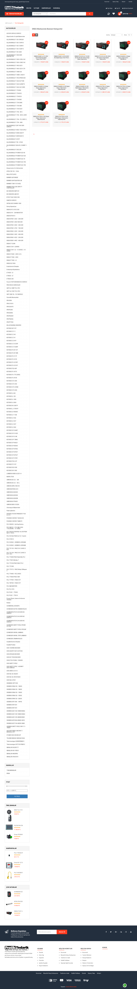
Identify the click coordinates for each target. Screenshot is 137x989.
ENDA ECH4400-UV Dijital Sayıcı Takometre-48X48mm (41, 88)
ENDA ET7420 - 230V (12, 257)
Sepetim (41, 957)
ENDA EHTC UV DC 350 (13, 209)
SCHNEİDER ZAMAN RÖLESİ (14, 638)
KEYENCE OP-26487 (12, 430)
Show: (125, 35)
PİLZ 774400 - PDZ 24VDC (14, 573)
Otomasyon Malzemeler (13, 507)
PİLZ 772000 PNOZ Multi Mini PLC (16, 557)
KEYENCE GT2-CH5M (12, 387)
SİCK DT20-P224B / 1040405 (15, 660)
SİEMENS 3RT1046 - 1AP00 (14, 701)
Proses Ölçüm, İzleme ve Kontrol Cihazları (16, 599)
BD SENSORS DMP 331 (13, 191)
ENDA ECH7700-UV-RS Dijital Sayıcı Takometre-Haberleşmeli (61, 118)
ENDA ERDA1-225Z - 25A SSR (15, 231)
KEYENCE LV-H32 (11, 418)
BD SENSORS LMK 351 (13, 194)
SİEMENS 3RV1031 (12, 704)
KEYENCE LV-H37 (11, 421)
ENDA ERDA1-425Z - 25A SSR (15, 237)
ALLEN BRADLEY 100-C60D (14, 52)
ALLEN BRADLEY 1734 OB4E (14, 102)
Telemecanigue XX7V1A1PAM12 (16, 744)
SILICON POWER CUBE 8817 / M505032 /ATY (15, 731)
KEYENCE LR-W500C (12, 411)
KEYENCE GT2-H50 (12, 390)
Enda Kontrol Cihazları (13, 266)
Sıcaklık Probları (11, 645)
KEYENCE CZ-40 (11, 334)
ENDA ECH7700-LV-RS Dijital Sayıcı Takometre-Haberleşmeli (41, 118)
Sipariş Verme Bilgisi (88, 965)
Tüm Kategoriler (15, 14)
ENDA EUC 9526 (11, 263)
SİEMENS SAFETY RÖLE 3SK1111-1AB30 (16, 727)
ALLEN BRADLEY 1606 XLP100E (15, 81)
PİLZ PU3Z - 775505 (12, 592)
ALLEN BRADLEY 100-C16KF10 (15, 49)
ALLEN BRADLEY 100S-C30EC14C (16, 62)
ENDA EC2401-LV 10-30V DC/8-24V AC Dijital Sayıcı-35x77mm (41, 58)
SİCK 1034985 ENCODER (13, 648)
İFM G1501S (10, 303)
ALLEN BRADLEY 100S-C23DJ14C (16, 59)
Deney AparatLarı (11, 206)
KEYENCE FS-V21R (12, 359)
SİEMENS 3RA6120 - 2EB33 (14, 698)
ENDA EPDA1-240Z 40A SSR (14, 222)
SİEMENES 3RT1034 (12, 683)
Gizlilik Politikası (65, 960)
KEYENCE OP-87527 (12, 455)
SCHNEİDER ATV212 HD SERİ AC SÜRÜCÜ (16, 612)
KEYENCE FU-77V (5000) (13, 374)
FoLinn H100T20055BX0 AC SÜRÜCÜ (17, 282)
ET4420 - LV (10, 272)
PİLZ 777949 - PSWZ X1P (14, 580)
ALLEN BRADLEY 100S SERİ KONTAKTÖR (14, 55)
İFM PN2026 (10, 319)
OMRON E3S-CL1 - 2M (13, 479)
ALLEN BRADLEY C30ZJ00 (14, 149)
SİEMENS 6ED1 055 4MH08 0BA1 (16, 717)
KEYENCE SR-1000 (12, 470)
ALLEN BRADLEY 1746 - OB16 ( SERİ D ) (17, 115)
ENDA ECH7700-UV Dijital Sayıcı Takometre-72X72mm (123, 88)
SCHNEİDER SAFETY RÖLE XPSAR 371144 (16, 625)
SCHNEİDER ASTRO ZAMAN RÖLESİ (17, 609)
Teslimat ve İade (65, 957)
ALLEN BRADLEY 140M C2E (14, 71)
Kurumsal (107, 1)
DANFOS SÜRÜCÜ (11, 200)
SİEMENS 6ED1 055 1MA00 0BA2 (16, 714)
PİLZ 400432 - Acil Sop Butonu (15, 524)
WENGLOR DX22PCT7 (13, 747)
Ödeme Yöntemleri (87, 963)
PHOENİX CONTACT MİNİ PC (14, 521)
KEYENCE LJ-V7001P (12, 408)
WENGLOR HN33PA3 (12, 753)
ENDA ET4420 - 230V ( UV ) (14, 254)
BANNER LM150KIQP (12, 177)
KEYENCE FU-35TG (12, 371)
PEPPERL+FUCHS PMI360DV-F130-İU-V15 (16, 514)
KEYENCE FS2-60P (12, 368)
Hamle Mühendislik (71, 986)
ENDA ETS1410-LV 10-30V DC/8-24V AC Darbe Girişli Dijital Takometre (82, 58)
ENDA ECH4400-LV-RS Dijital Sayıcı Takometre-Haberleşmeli (61, 88)
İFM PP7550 (10, 322)
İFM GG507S (10, 306)
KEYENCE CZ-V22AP (12, 347)
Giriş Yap (41, 955)
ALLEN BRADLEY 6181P (13, 139)
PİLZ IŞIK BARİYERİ (12, 586)
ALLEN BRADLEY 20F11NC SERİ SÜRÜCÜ (15, 126)
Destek (129, 1)
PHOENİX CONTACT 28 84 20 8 (15, 518)
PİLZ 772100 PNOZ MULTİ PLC (15, 563)
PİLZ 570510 (10, 539)
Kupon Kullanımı (43, 965)
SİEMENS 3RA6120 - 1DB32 (14, 692)
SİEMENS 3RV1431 (12, 708)
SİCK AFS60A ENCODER (13, 654)
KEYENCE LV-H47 (11, 424)
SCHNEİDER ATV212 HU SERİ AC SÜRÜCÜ (16, 617)
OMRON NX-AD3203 (12, 492)
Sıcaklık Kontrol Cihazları (13, 641)
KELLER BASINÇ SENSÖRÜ (14, 325)
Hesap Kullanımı (86, 957)
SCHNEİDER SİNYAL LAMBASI (15, 632)
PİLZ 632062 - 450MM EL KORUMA (16, 542)
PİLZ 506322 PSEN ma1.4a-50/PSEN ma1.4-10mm (17, 532)
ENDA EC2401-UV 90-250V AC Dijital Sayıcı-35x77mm (61, 57)
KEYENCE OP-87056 (12, 449)
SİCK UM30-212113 (12, 670)
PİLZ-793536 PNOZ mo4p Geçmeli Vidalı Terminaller (18, 853)
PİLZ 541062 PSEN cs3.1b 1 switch (16, 536)
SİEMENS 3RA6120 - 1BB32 (14, 689)
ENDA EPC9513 (11, 215)
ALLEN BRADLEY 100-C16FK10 (15, 42)
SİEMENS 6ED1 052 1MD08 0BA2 (16, 711)
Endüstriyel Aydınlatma (13, 269)
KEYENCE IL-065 (11, 393)
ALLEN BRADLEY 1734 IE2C (14, 93)
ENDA (8, 773)
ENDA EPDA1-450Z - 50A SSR (15, 225)
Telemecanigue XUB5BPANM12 (15, 741)
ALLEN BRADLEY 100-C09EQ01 (15, 39)
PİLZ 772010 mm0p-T (13, 560)
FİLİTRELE (17, 796)
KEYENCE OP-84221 (12, 442)
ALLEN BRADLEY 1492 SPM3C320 (16, 78)
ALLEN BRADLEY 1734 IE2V (14, 96)
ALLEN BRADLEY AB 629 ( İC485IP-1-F (17, 146)
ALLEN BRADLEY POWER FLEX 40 (16, 152)
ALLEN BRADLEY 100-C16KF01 (15, 45)
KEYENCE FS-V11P (12, 356)
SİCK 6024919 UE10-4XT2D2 (15, 651)
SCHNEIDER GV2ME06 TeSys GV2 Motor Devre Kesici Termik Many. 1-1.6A (18, 891)
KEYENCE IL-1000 (11, 399)
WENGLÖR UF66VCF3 (12, 756)
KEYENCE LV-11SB (12, 415)
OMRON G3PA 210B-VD (13, 486)
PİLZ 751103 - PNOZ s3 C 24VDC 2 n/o (16, 549)
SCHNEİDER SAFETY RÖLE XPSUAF (16, 629)
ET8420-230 (10, 279)
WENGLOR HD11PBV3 (13, 750)
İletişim (122, 1)
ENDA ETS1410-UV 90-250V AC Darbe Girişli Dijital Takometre (103, 58)
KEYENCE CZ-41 (11, 337)
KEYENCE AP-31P (11, 328)
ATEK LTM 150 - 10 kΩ (13, 171)
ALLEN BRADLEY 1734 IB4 (14, 90)
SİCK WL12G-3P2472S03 (13, 677)
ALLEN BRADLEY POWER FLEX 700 (16, 162)
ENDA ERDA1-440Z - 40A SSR (15, 240)
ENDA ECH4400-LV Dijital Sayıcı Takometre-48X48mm (123, 58)
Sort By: (108, 35)
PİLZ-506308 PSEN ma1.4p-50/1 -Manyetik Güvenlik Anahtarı (18, 872)
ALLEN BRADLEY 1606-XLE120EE (16, 87)
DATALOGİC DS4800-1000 (14, 203)
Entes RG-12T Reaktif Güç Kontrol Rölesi (18, 862)
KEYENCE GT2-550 (12, 384)
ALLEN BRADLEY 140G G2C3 (14, 65)
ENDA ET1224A (11, 243)
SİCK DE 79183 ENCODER (14, 657)
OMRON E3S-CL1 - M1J (13, 483)
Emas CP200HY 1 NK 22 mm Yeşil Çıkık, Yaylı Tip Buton (18, 834)
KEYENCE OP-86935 (12, 445)
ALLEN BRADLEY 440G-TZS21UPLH (16, 130)
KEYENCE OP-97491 (12, 458)
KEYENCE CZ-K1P (11, 340)
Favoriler (41, 960)
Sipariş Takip (114, 1)
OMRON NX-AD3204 (12, 495)
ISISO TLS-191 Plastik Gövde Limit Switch (18, 810)
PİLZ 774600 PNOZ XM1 (13, 577)
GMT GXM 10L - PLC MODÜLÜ (15, 294)
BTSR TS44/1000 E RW (13, 197)
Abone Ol (62, 932)
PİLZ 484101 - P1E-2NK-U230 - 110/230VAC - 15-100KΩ (15, 528)
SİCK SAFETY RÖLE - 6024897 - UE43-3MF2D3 (15, 667)
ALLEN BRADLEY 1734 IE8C (14, 99)
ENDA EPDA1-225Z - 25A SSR (15, 219)
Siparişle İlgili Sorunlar (67, 963)
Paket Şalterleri (11, 510)
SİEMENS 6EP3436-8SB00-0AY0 (16, 720)
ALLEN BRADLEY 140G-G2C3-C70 (16, 68)
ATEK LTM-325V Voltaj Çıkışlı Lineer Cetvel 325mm (18, 901)
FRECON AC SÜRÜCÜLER (13, 285)
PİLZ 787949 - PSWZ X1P (14, 583)
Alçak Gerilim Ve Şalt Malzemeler (16, 36)
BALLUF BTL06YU (11, 174)
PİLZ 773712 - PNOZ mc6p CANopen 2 (17, 570)
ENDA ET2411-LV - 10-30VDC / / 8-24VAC (16, 250)
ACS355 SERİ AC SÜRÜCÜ (14, 33)
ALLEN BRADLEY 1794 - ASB (14, 122)
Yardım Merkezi (86, 955)
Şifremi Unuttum (128, 8)
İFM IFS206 (10, 309)
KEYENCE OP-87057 (12, 452)
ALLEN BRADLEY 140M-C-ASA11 (16, 75)
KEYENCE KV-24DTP (12, 405)
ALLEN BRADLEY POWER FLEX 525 (16, 156)
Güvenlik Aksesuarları (13, 297)
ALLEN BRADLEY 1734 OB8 (14, 105)
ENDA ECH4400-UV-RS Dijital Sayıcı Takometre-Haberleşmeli (82, 88)
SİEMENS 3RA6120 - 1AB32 (14, 686)
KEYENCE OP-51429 (12, 433)
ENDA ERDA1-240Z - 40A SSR (15, 234)
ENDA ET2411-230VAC (13, 246)
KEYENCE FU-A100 (12, 377)
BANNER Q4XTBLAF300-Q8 (14, 180)
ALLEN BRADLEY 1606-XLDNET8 (16, 84)
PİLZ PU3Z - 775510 (12, 595)
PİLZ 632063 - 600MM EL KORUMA (16, 545)
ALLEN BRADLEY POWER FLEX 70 (16, 159)
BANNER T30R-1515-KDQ (14, 183)
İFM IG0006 (10, 313)
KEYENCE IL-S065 (11, 402)
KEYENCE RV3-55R (12, 467)
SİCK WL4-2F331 (11, 680)
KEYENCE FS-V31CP (12, 365)
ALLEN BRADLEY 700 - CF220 (15, 142)
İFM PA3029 (10, 316)
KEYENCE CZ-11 (11, 331)
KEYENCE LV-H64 (11, 427)
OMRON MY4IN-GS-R (12, 489)
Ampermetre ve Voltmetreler (15, 168)
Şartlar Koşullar (43, 963)
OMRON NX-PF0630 (12, 501)
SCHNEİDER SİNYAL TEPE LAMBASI (16, 635)
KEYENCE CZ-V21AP (12, 343)
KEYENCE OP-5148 (12, 436)
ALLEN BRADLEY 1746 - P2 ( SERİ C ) (17, 119)
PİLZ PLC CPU (10, 589)
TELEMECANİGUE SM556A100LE (16, 738)
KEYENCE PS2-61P (12, 461)
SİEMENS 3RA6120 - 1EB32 (14, 695)
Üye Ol (118, 8)
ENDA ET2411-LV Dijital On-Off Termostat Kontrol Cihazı (18, 911)
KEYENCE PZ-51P (11, 464)
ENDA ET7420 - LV (12, 260)
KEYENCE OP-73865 (12, 439)
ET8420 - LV (10, 275)
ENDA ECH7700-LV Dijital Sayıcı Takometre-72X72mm (102, 88)
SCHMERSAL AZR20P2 (13, 606)
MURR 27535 (10, 476)
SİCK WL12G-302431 (12, 674)
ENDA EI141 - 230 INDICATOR (15, 212)
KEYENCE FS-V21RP (12, 362)
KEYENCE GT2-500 (12, 381)
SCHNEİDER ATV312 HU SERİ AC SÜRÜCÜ (16, 621)
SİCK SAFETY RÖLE (12, 663)
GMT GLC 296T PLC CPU (13, 291)
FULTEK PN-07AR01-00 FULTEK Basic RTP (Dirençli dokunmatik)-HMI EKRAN (18, 825)
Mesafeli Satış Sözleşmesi (68, 955)
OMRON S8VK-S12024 (13, 504)
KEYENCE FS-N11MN (12, 353)
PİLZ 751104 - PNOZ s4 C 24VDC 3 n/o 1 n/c (16, 553)
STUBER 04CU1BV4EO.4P (14, 735)
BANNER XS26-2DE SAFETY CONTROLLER (14, 187)
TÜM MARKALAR (11, 770)
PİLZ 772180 (10, 566)
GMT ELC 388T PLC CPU (13, 288)
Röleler (8, 602)
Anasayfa (8, 23)
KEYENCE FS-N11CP (12, 350)
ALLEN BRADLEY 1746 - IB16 (14, 112)
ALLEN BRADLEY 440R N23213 (15, 136)
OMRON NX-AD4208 (12, 498)
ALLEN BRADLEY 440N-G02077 (15, 133)
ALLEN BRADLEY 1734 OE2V (14, 109)
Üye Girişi (110, 8)
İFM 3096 (9, 300)
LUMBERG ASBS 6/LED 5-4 (14, 473)
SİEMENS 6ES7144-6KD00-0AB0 (16, 723)
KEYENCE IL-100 (11, 396)
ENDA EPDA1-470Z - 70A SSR (15, 228)
